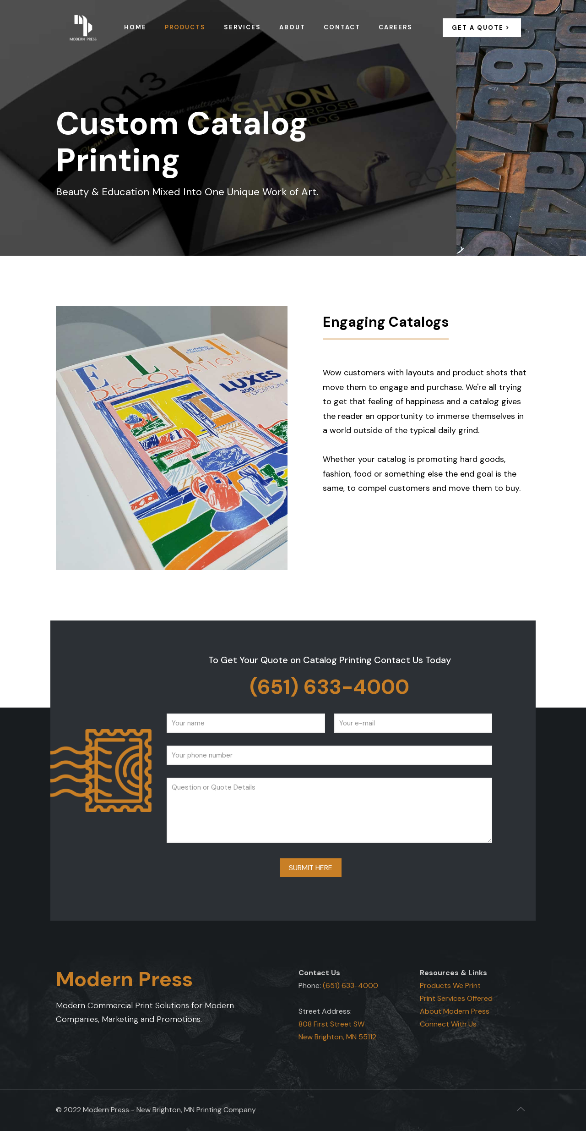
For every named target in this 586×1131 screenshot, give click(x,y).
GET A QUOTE (482, 28)
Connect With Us (448, 1024)
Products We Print (450, 985)
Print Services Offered (456, 998)
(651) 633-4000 (329, 686)
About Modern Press (454, 1011)
